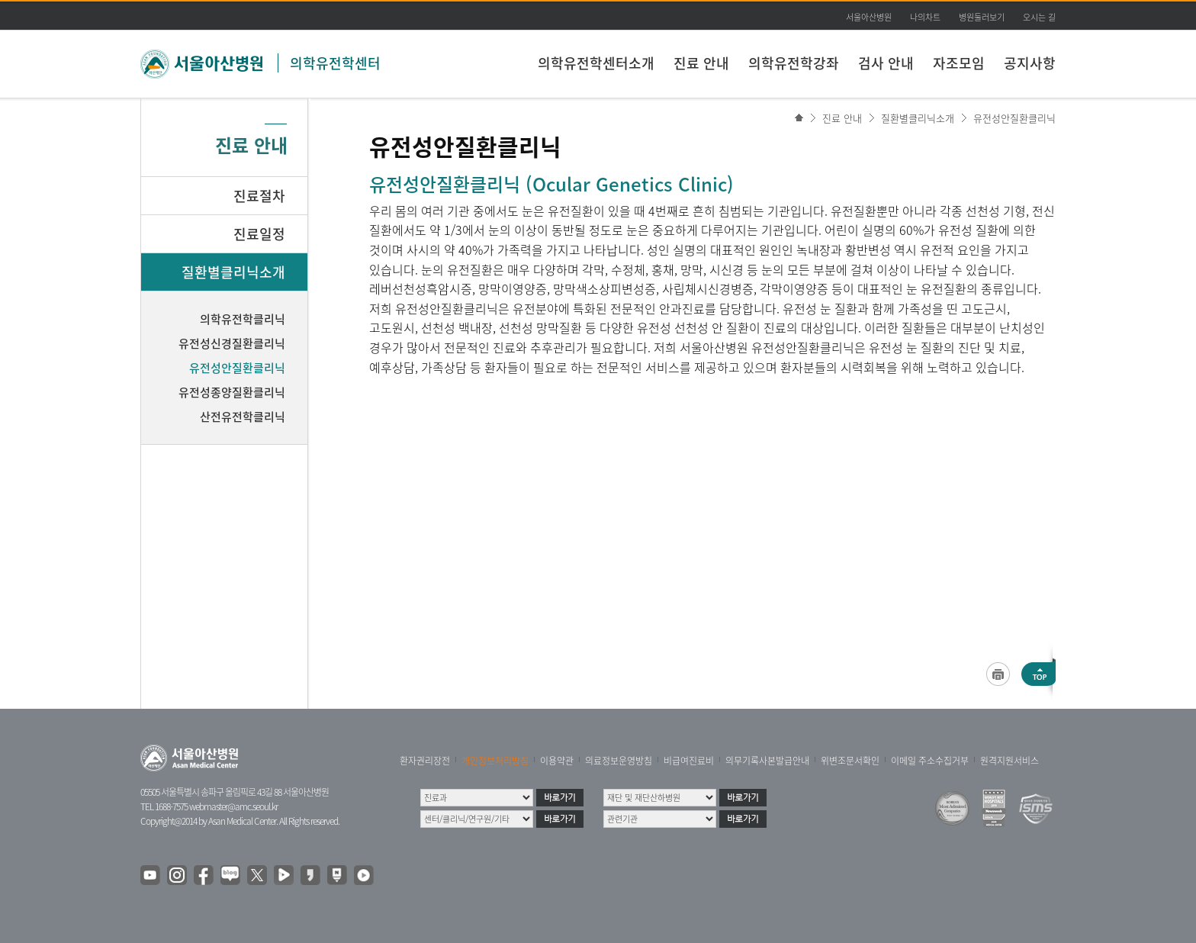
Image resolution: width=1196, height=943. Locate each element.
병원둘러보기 (982, 17)
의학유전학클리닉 (242, 319)
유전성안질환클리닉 (1014, 118)
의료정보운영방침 (618, 761)
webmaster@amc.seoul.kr (233, 806)
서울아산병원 (869, 17)
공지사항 (1030, 63)
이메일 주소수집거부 (930, 761)
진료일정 (259, 234)
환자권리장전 (425, 761)
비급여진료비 (689, 761)
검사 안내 (886, 63)
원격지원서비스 (1009, 761)
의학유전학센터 (335, 63)
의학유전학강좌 (793, 63)
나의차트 (925, 17)
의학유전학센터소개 (596, 63)
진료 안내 (701, 63)
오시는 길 (1039, 17)
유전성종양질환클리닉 (231, 392)
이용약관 (557, 761)
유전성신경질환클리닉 (231, 343)
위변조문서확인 (850, 761)
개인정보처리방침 (495, 761)
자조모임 (959, 63)
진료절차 (259, 195)
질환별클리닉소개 (917, 118)
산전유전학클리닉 (242, 416)
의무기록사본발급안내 (767, 761)
